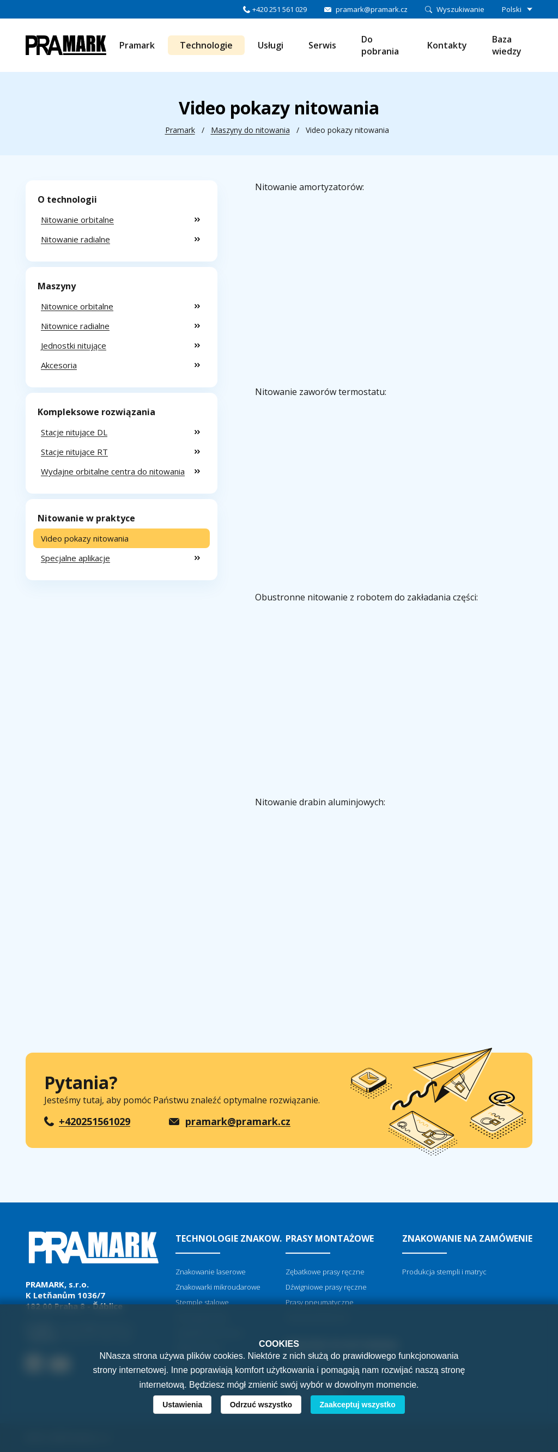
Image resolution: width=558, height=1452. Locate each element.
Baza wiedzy (506, 45)
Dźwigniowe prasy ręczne (326, 1287)
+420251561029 (94, 1121)
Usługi (270, 45)
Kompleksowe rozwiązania (96, 412)
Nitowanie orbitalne (77, 219)
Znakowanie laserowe (210, 1272)
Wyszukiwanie (460, 9)
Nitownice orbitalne (77, 306)
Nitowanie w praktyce (86, 518)
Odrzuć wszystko (261, 1404)
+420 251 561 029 (279, 9)
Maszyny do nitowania (250, 130)
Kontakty (447, 45)
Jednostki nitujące (73, 345)
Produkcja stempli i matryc (444, 1272)
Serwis (322, 45)
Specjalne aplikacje (75, 557)
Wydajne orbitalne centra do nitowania (113, 471)
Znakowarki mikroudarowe (217, 1287)
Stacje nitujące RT (74, 451)
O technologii (67, 199)
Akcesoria (59, 365)
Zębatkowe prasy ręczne (325, 1272)
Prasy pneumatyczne (320, 1302)
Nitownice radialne (75, 325)
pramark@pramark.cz (372, 9)
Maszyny (57, 286)
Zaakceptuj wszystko (358, 1404)
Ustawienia (182, 1404)
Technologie (206, 45)
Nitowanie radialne (75, 239)
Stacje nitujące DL (74, 432)
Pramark (137, 45)
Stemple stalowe (202, 1302)
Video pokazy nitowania (85, 538)
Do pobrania (380, 45)
